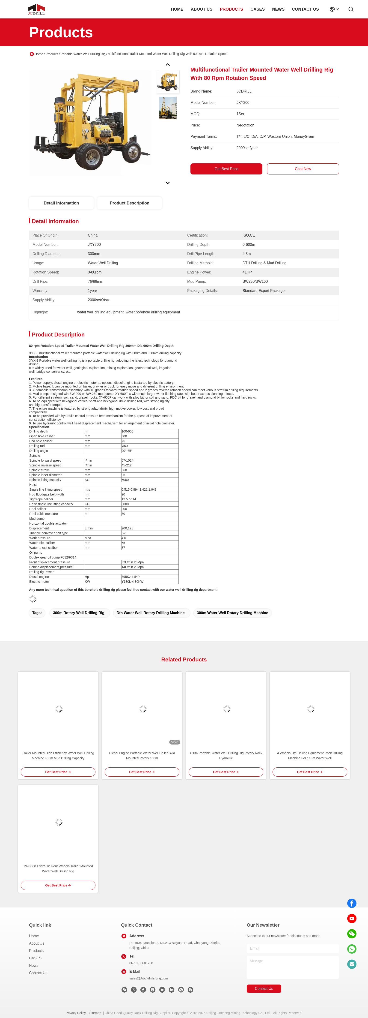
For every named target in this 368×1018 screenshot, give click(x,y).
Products (51, 54)
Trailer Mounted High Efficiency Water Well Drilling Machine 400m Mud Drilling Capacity (58, 755)
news (278, 9)
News (33, 965)
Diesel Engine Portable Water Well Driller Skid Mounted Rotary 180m (142, 755)
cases (257, 9)
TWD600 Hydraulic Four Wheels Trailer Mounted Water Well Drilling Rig (58, 868)
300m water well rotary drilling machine (232, 613)
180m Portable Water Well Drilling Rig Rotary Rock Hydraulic (226, 755)
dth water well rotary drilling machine (151, 613)
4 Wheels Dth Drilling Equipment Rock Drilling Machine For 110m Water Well (310, 755)
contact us (305, 9)
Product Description (129, 203)
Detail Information (61, 203)
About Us (36, 943)
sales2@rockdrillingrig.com (148, 978)
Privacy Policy (76, 1013)
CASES (35, 958)
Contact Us (38, 973)
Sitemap (95, 1013)
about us (201, 9)
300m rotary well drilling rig (78, 613)
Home (177, 9)
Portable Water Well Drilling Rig (82, 54)
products (231, 9)
